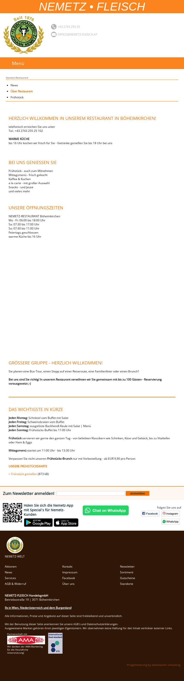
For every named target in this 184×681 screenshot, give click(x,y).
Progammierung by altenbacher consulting (153, 665)
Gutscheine (127, 578)
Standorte (126, 584)
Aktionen (11, 566)
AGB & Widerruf (15, 584)
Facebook (68, 578)
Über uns (68, 584)
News (14, 85)
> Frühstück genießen (23, 474)
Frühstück (17, 97)
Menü (18, 63)
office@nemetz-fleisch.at (78, 34)
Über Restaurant (22, 91)
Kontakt (67, 566)
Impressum (69, 572)
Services (10, 578)
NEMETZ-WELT (15, 554)
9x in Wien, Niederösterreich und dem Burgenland (38, 608)
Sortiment (126, 572)
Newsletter (127, 566)
